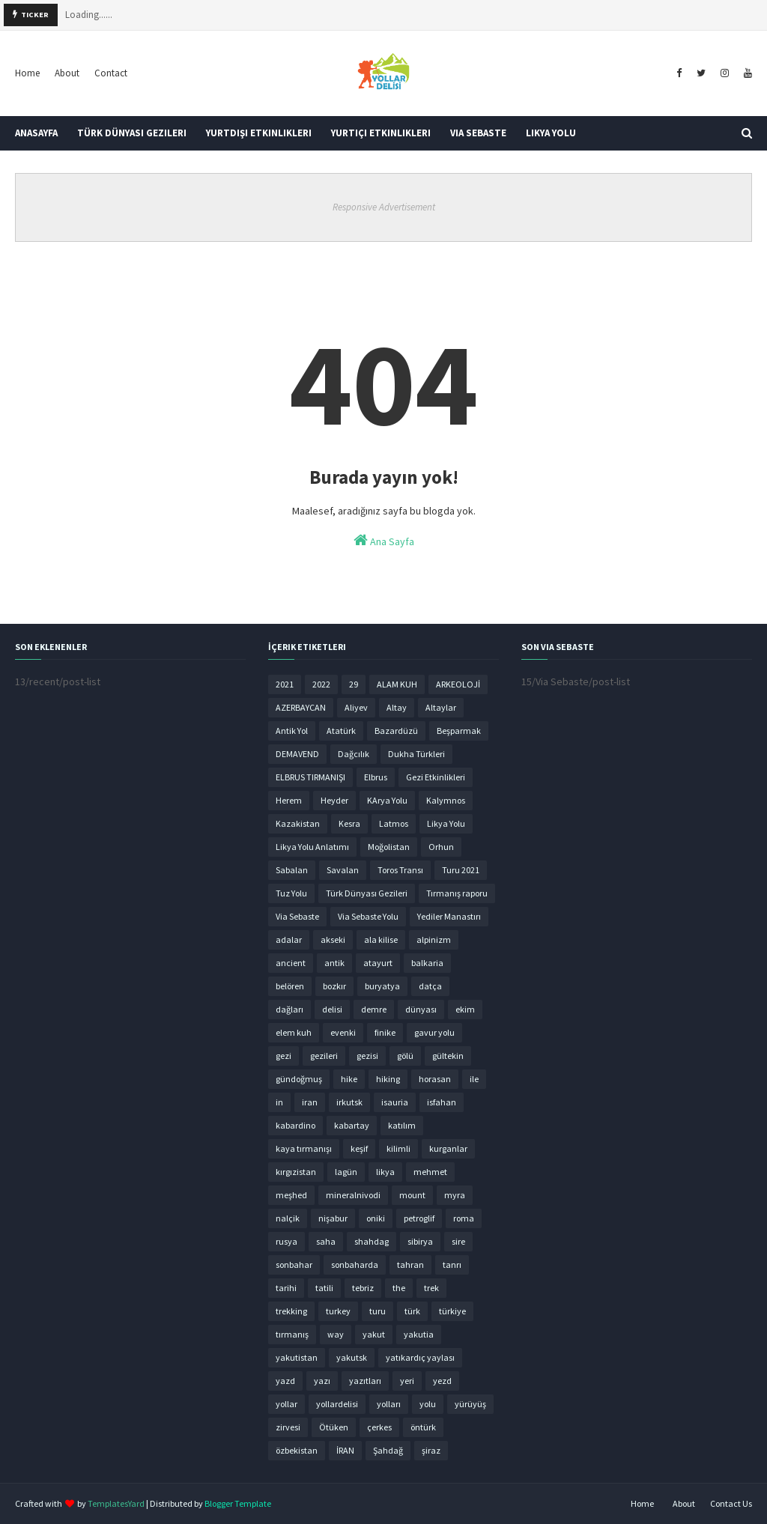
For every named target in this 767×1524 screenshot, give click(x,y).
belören (290, 986)
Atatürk (341, 730)
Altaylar (440, 707)
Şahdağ (388, 1450)
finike (385, 1032)
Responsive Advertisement (384, 207)
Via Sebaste (297, 916)
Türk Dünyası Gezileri (366, 893)
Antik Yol (292, 730)
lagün (346, 1171)
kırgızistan (296, 1171)
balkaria (427, 962)
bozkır (334, 986)
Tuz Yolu (291, 893)
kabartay (351, 1125)
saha (326, 1241)
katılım (402, 1125)
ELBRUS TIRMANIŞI (310, 777)
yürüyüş (470, 1403)
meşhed (291, 1194)
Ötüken (333, 1427)
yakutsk (351, 1357)
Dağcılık (353, 753)
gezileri (324, 1055)
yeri (407, 1380)
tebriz (363, 1287)
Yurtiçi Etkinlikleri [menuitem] (381, 133)
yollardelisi (337, 1403)
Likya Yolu (446, 823)
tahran (410, 1264)
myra (454, 1194)
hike (349, 1078)
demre (373, 1009)
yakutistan (297, 1357)
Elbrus (375, 777)
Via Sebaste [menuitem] (478, 133)
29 (353, 684)
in (279, 1102)
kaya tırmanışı (304, 1148)
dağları (289, 1009)
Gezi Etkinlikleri (435, 777)
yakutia (419, 1334)
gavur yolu (434, 1032)
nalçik (288, 1218)
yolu (427, 1403)
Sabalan (292, 869)
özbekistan (297, 1450)
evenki (343, 1032)
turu (377, 1311)
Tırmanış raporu (457, 893)
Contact (110, 73)
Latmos (393, 823)
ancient (291, 962)
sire (458, 1241)
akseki (333, 939)
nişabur (333, 1218)
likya (385, 1171)
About (67, 73)
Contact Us (731, 1503)
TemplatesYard (116, 1503)
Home (27, 73)
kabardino (295, 1125)
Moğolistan (389, 846)
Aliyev (356, 707)
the (398, 1287)
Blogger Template (237, 1503)
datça (430, 986)
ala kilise (381, 939)
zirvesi (288, 1427)
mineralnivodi (353, 1194)
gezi (283, 1055)
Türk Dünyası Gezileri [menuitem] (132, 133)
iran (310, 1102)
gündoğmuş (299, 1078)
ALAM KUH (397, 684)
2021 (285, 684)
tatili (324, 1287)
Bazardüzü (396, 730)
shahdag (371, 1241)
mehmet (430, 1171)
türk (412, 1311)
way (335, 1334)
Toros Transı (400, 869)
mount (412, 1194)
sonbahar (294, 1264)
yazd (285, 1380)
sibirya (420, 1241)
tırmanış (292, 1334)
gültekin (448, 1055)
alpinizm (433, 939)
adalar (289, 939)
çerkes (379, 1427)
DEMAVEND (297, 753)
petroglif (419, 1218)
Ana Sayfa (384, 540)
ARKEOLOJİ (458, 684)
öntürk (423, 1427)
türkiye (452, 1311)
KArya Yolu (387, 800)
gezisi (367, 1055)
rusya (286, 1241)
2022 (321, 684)
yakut (374, 1334)
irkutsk (349, 1102)
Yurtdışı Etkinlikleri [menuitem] (259, 133)
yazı (322, 1380)
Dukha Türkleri (416, 753)
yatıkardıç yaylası (420, 1357)
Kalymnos (445, 800)
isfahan (441, 1102)
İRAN (345, 1450)
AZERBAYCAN (301, 707)
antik (334, 962)
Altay (396, 707)
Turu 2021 (460, 869)
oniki (375, 1218)
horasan (435, 1078)
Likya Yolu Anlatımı (312, 846)
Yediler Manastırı (449, 916)
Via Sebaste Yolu (368, 916)
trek (431, 1287)
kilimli (398, 1148)
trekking (291, 1311)
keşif (359, 1148)
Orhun (441, 846)
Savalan (343, 869)
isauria (394, 1102)
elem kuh (294, 1032)
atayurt (377, 962)
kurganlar (448, 1148)
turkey (338, 1311)
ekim (465, 1009)
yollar (286, 1403)
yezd (442, 1380)
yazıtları (365, 1380)
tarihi (286, 1287)
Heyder (334, 800)
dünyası (421, 1009)
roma (463, 1218)
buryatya (382, 986)
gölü (405, 1055)
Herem (289, 800)
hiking (388, 1078)
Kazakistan (298, 823)
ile (474, 1078)
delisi (332, 1009)
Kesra (349, 823)
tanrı (452, 1264)
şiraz (431, 1450)
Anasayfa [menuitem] (36, 133)
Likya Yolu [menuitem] (551, 133)
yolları (389, 1403)
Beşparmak (459, 730)
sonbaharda (354, 1264)
